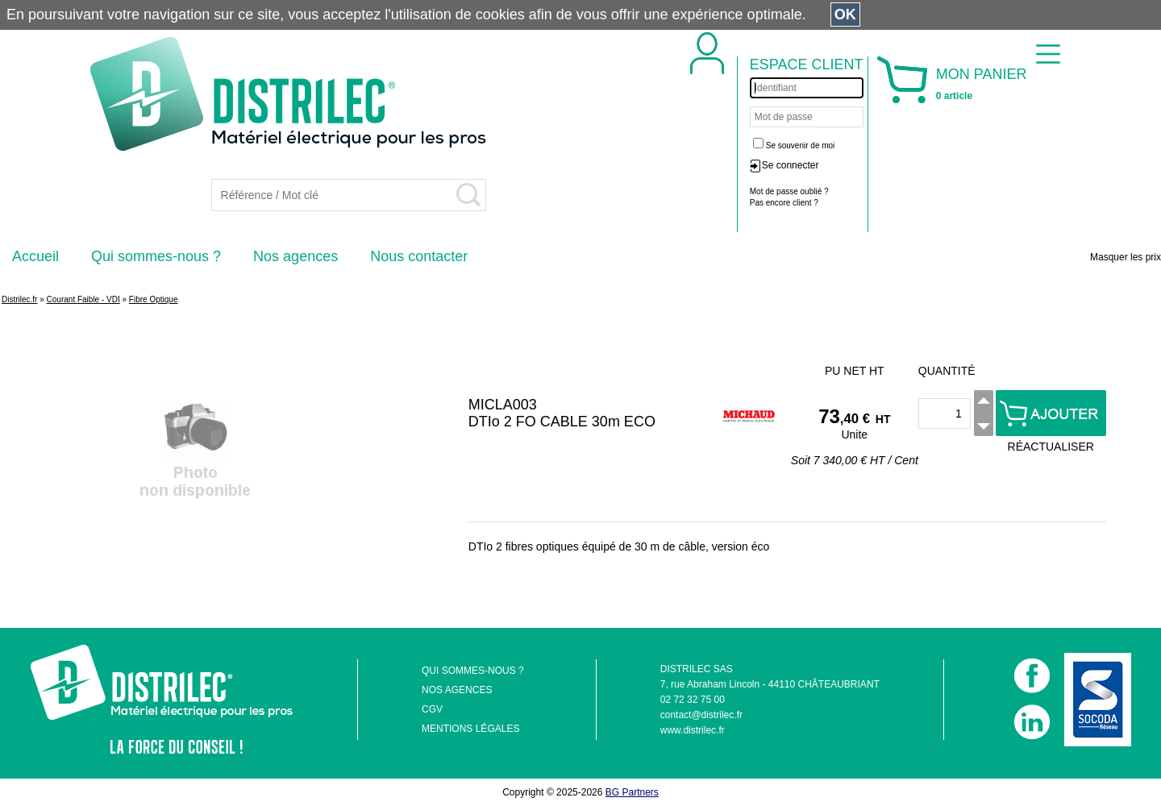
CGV (432, 709)
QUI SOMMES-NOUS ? (473, 670)
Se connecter (790, 165)
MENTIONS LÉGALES (470, 728)
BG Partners (632, 792)
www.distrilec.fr (692, 730)
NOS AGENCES (457, 690)
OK (845, 14)
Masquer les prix (1125, 257)
